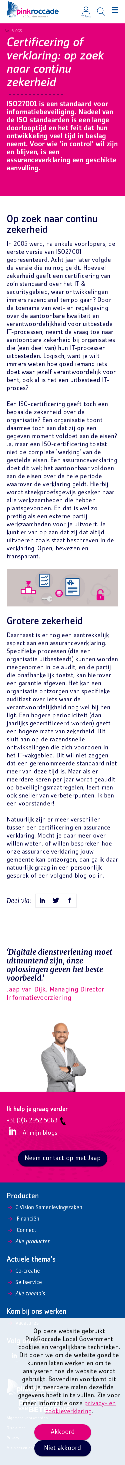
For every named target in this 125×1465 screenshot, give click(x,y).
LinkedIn (12, 1131)
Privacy (13, 1438)
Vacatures (23, 1323)
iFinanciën (23, 1219)
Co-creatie (23, 1271)
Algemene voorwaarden (27, 1418)
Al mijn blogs (40, 1133)
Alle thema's (26, 1294)
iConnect (21, 1230)
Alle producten (29, 1242)
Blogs (15, 31)
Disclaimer (16, 1428)
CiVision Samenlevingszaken (44, 1208)
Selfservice (24, 1282)
